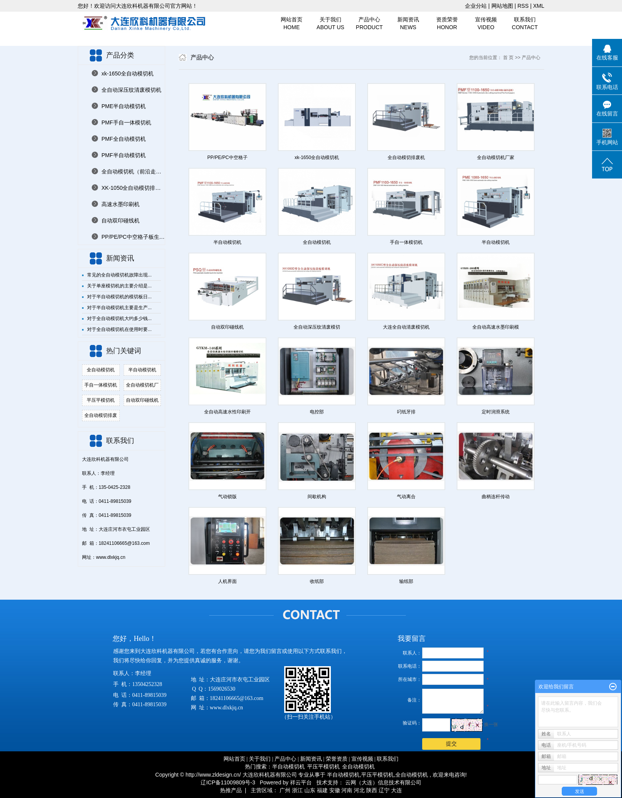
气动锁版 (227, 496)
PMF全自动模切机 (123, 139)
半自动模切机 (142, 370)
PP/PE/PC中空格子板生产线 (133, 237)
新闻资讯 (408, 23)
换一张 (491, 724)
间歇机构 (317, 496)
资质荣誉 (447, 23)
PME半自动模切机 (123, 106)
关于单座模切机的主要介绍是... (119, 286)
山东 (309, 790)
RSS (523, 6)
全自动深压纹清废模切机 (131, 90)
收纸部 (317, 581)
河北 (359, 790)
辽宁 (384, 790)
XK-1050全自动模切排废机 (133, 188)
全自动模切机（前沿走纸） (133, 171)
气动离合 (406, 496)
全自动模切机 (101, 370)
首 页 (508, 57)
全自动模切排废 (100, 415)
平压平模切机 (101, 400)
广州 (285, 790)
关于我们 (330, 23)
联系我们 (524, 23)
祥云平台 (301, 782)
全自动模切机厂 (142, 385)
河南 (346, 790)
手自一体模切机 (100, 385)
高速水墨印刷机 (120, 204)
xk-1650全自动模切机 (127, 73)
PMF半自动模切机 (123, 155)
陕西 (371, 790)
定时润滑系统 (496, 412)
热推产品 (231, 790)
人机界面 (227, 581)
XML (538, 6)
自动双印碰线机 (120, 220)
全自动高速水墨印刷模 (495, 327)
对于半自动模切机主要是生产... (119, 307)
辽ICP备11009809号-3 (228, 782)
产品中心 (369, 23)
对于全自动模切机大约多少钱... (119, 318)
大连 (396, 790)
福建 (322, 790)
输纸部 (406, 581)
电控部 (317, 412)
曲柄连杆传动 (496, 496)
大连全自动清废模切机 (406, 327)
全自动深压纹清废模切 (317, 327)
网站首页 (291, 23)
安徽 (334, 790)
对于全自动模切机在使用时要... (119, 329)
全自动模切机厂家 (495, 157)
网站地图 (503, 6)
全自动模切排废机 (406, 157)
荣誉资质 (337, 759)
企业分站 (476, 6)
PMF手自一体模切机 (126, 122)
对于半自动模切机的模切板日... (119, 296)
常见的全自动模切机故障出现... (119, 275)
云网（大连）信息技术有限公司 (383, 782)
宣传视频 (485, 23)
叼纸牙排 (406, 412)
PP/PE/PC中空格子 (227, 157)
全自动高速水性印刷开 (227, 412)
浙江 (297, 790)
